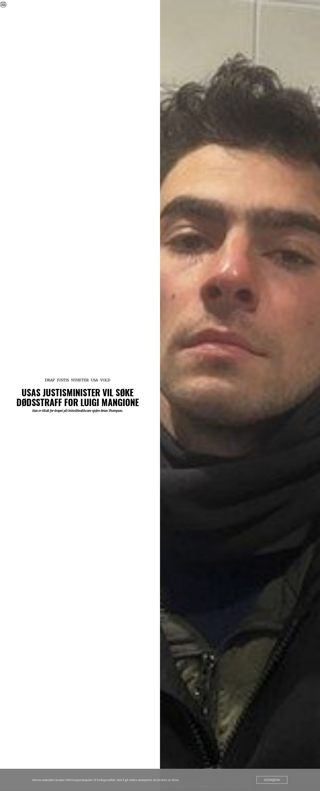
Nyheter (80, 380)
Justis (63, 380)
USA (94, 380)
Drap (50, 380)
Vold (105, 380)
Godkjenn (272, 780)
